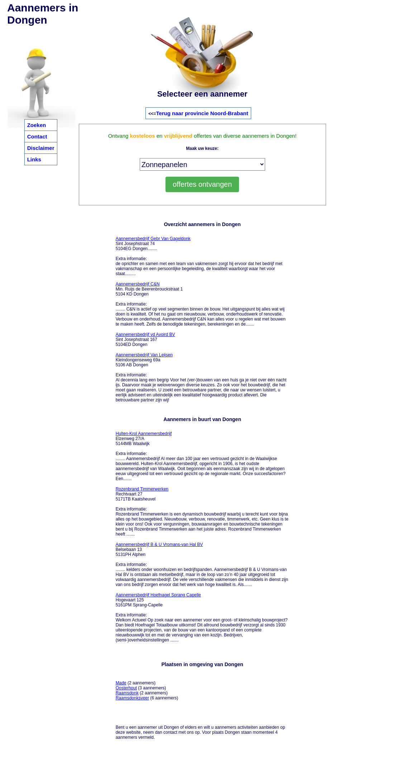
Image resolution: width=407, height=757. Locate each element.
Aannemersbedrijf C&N (138, 284)
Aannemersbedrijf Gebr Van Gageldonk (153, 238)
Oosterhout (126, 687)
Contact (37, 136)
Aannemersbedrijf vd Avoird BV (145, 334)
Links (34, 159)
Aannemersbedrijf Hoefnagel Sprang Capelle (158, 594)
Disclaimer (40, 148)
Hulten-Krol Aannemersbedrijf (144, 433)
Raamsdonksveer (132, 697)
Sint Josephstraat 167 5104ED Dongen (145, 339)
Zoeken (36, 125)
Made (121, 682)
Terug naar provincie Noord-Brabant (202, 113)
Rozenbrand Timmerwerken (142, 489)
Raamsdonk (127, 692)
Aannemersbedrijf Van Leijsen (144, 354)
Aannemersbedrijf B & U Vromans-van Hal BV (159, 544)
